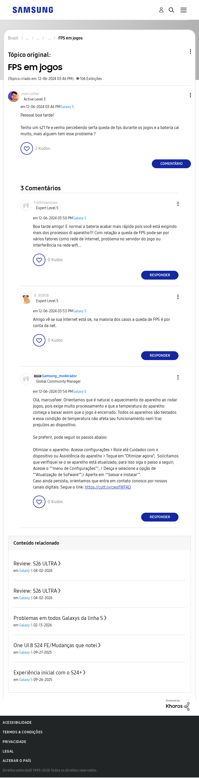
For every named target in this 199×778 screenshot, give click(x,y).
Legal (8, 751)
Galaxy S (67, 107)
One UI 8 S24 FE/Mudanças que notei (55, 645)
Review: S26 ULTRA (35, 563)
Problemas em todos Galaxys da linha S (58, 618)
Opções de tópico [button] (181, 52)
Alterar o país (17, 761)
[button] (182, 95)
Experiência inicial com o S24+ (47, 672)
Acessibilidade (17, 722)
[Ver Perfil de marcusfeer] (30, 94)
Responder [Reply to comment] (160, 275)
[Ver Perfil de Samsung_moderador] (59, 376)
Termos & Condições (23, 732)
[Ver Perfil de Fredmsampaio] (46, 202)
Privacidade (14, 742)
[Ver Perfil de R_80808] (41, 295)
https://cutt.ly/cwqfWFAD (108, 487)
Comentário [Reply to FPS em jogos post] (171, 163)
